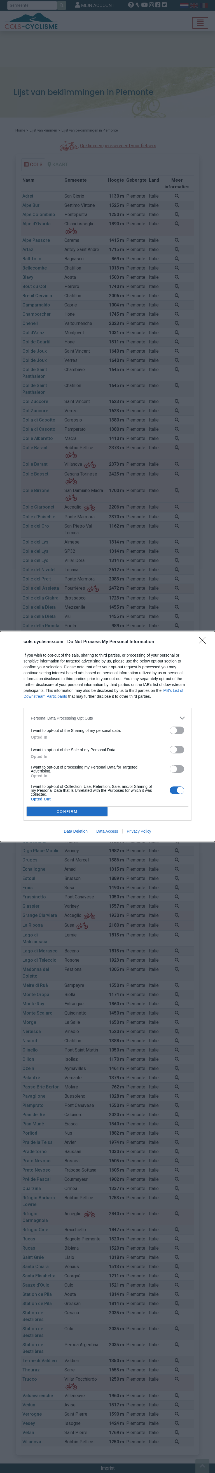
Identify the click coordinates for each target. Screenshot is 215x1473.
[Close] (204, 642)
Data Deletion (76, 831)
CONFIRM (67, 811)
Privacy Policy (139, 831)
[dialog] (107, 736)
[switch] (177, 730)
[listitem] (107, 718)
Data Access (107, 831)
